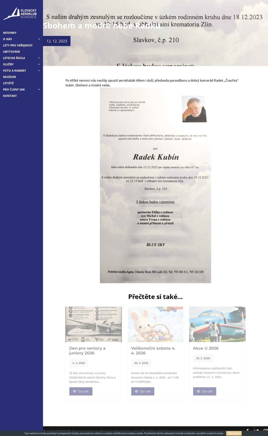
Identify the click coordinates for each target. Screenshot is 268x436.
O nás (7, 39)
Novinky (9, 33)
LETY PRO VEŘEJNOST (18, 45)
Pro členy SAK (14, 89)
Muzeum (9, 77)
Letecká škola (14, 58)
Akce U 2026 (206, 348)
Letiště (8, 83)
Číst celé (81, 391)
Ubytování (11, 51)
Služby (8, 64)
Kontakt (10, 96)
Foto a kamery (14, 70)
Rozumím (233, 433)
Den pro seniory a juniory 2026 (87, 350)
